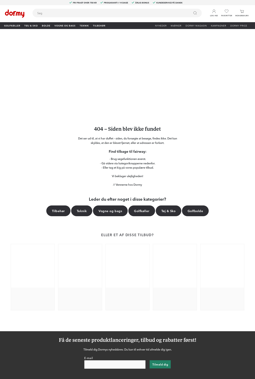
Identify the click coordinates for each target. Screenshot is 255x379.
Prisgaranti (124, 315)
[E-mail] (115, 283)
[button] (214, 11)
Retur (121, 310)
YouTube (76, 329)
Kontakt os (124, 305)
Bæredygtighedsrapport (170, 329)
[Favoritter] (226, 13)
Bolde (46, 25)
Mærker (176, 25)
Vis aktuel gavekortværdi (132, 329)
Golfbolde (195, 129)
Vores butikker (126, 319)
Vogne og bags (65, 25)
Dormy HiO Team (81, 310)
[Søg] (195, 13)
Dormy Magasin (196, 25)
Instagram (77, 319)
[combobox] (117, 13)
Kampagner (218, 25)
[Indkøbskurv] (242, 13)
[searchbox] (109, 13)
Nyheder (161, 25)
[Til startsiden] (14, 14)
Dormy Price (238, 25)
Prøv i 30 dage (165, 305)
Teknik (84, 25)
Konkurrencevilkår (167, 315)
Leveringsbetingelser (168, 324)
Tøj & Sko (31, 25)
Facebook (76, 315)
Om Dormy (163, 310)
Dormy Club (78, 305)
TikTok (75, 324)
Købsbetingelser (166, 319)
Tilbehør (99, 25)
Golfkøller (12, 25)
